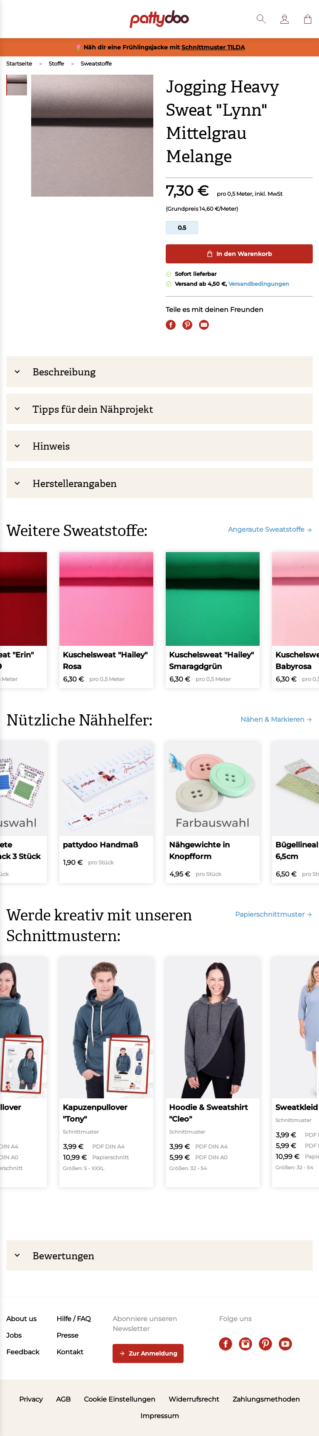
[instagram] (245, 1344)
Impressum (159, 1416)
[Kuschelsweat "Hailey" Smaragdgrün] (213, 620)
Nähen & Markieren (276, 719)
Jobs (14, 1335)
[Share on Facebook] (171, 325)
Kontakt (69, 1352)
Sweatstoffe (96, 63)
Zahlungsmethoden (266, 1399)
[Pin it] (187, 325)
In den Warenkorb (239, 254)
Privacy (31, 1399)
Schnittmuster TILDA (213, 47)
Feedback (22, 1352)
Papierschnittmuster (274, 914)
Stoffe (56, 63)
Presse (67, 1335)
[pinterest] (265, 1344)
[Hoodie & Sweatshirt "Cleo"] (213, 1072)
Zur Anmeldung (148, 1354)
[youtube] (285, 1344)
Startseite (19, 63)
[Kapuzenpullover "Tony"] (106, 1072)
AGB (63, 1399)
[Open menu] (11, 19)
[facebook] (225, 1344)
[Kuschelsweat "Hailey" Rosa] (106, 620)
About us (21, 1319)
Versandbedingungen (258, 283)
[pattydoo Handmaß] (106, 812)
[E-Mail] (204, 325)
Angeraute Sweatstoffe (270, 529)
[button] (308, 19)
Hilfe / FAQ (73, 1319)
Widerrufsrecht (194, 1399)
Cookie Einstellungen (119, 1399)
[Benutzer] (285, 19)
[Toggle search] (261, 19)
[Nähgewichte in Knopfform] (213, 812)
